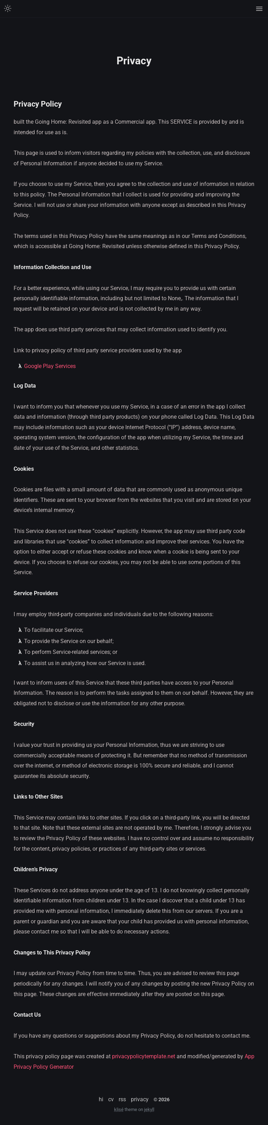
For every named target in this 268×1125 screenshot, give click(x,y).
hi (101, 1099)
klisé (119, 1109)
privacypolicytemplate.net (143, 1056)
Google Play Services (50, 366)
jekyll (149, 1109)
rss (122, 1099)
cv (111, 1099)
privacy (140, 1099)
